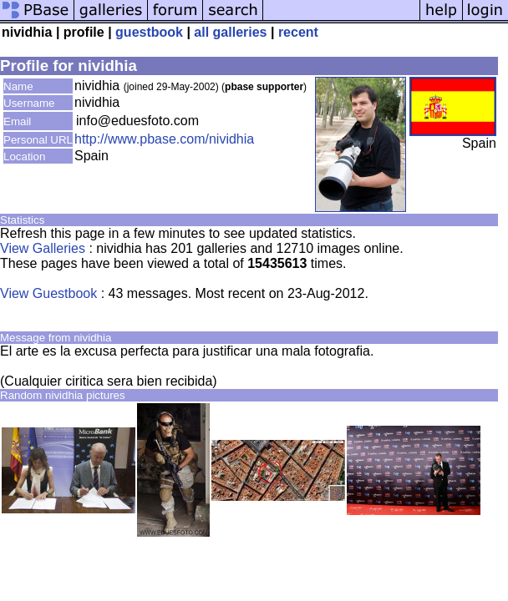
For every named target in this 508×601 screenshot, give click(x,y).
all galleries (230, 32)
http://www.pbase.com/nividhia (164, 139)
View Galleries (42, 248)
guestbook (149, 32)
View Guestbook (48, 293)
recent (298, 32)
